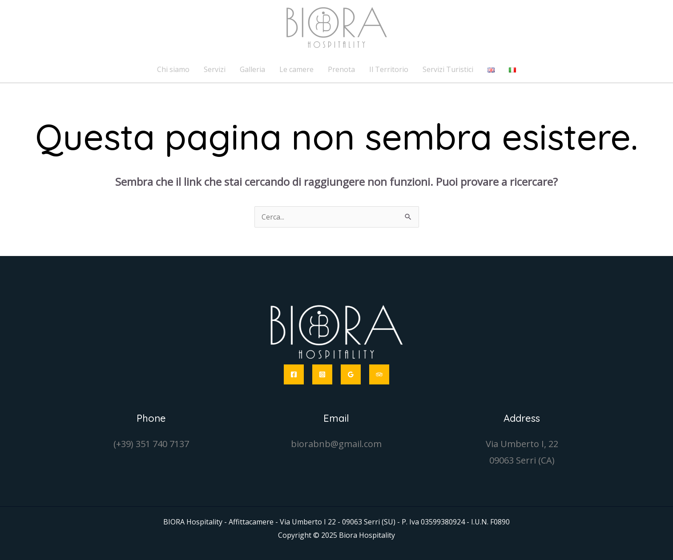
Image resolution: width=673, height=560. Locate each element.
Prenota (341, 69)
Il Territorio (388, 69)
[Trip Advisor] (379, 374)
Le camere (296, 69)
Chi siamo (173, 69)
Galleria (252, 69)
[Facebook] (294, 374)
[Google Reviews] (351, 374)
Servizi (215, 69)
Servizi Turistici (448, 69)
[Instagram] (322, 374)
